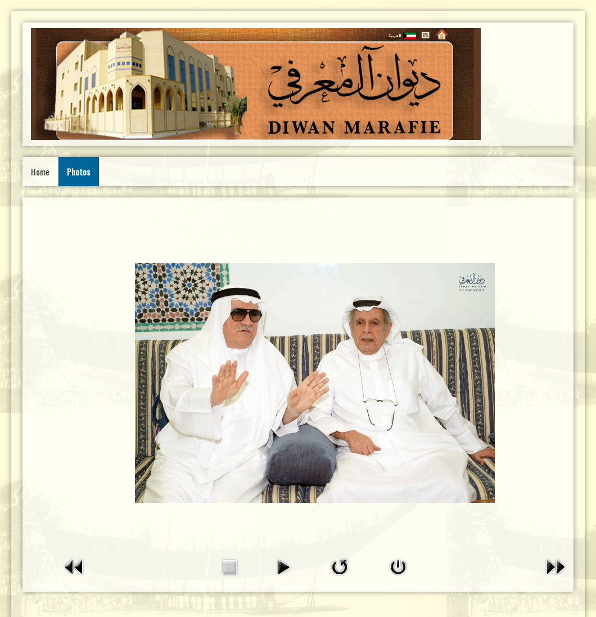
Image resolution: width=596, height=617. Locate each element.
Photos (78, 171)
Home (40, 171)
